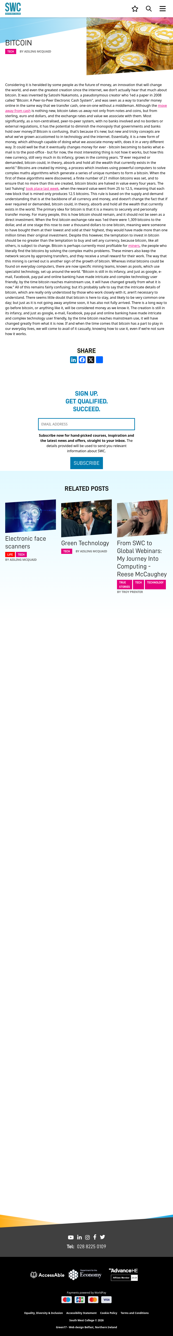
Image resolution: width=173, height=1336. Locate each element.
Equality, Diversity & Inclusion (43, 1313)
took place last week (42, 188)
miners (134, 245)
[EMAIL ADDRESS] (86, 424)
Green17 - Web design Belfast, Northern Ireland (86, 1327)
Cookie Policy (108, 1313)
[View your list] (135, 8)
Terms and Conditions (135, 1313)
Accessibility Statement (81, 1313)
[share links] (99, 359)
